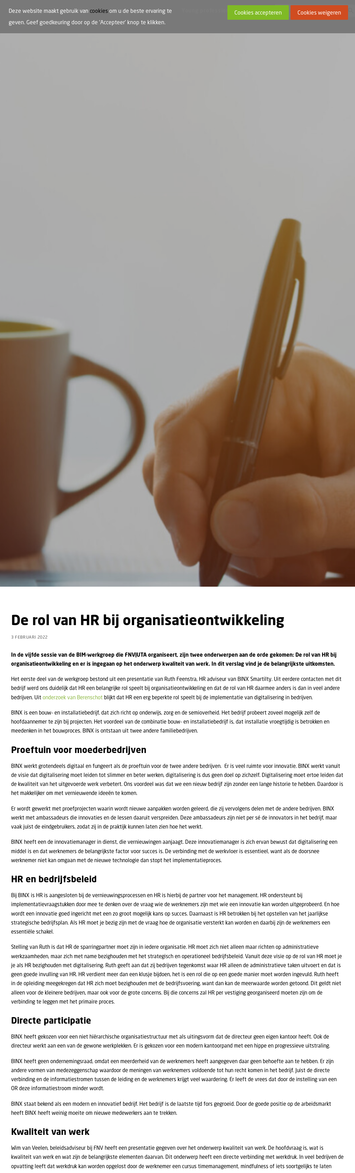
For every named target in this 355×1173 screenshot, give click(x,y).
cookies (99, 11)
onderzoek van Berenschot (73, 598)
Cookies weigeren (319, 12)
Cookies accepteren (258, 12)
